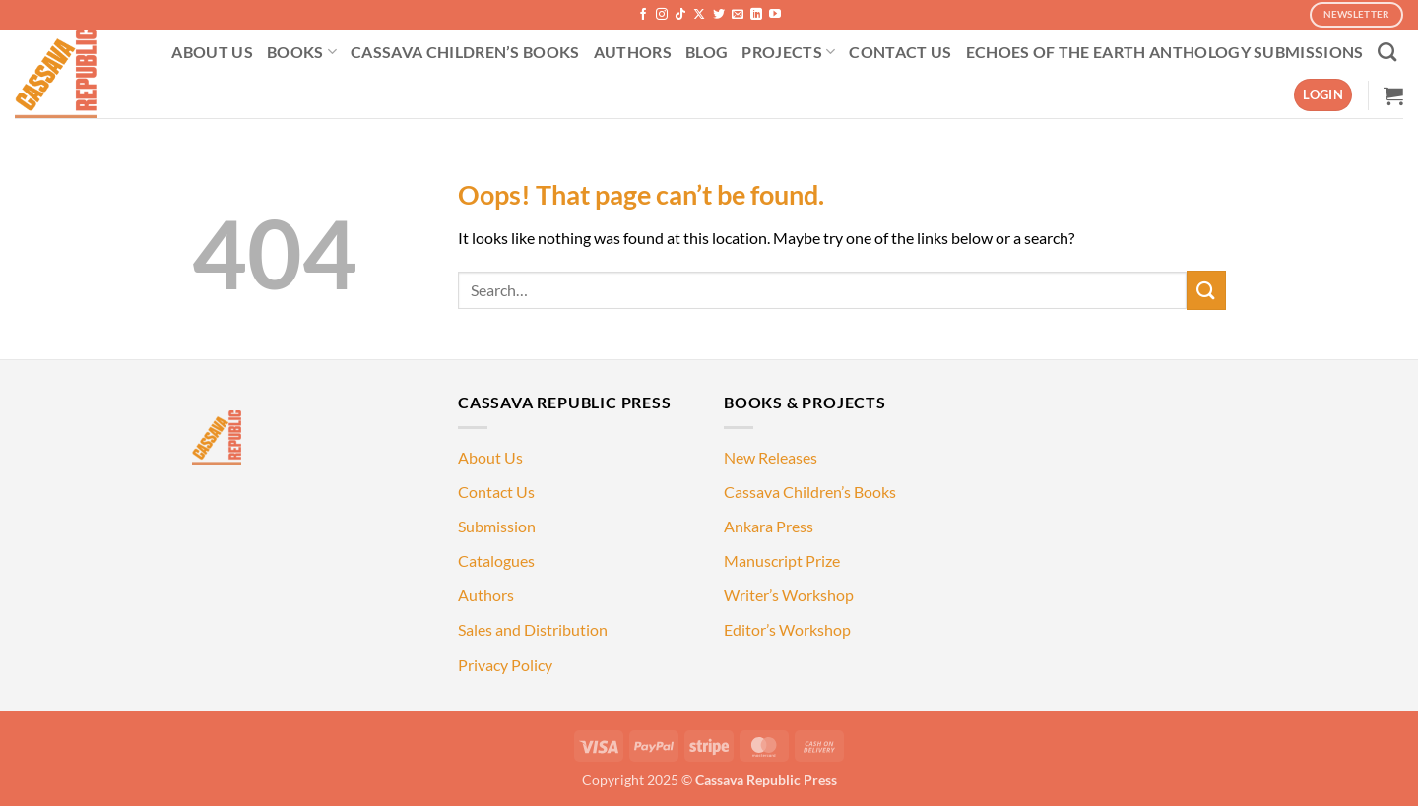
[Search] (1387, 52)
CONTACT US (900, 51)
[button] (1323, 95)
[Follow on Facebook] (643, 15)
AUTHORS (633, 51)
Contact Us (496, 491)
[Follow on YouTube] (775, 15)
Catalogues (496, 560)
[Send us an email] (737, 15)
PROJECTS (788, 52)
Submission (497, 526)
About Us (490, 457)
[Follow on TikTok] (680, 15)
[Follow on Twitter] (719, 15)
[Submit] (1206, 290)
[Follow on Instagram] (662, 15)
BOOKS (302, 52)
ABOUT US (212, 51)
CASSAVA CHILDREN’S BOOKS (465, 51)
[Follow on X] (699, 15)
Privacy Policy (505, 664)
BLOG (706, 51)
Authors (486, 595)
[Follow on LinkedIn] (756, 15)
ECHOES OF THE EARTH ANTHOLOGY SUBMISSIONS (1165, 51)
